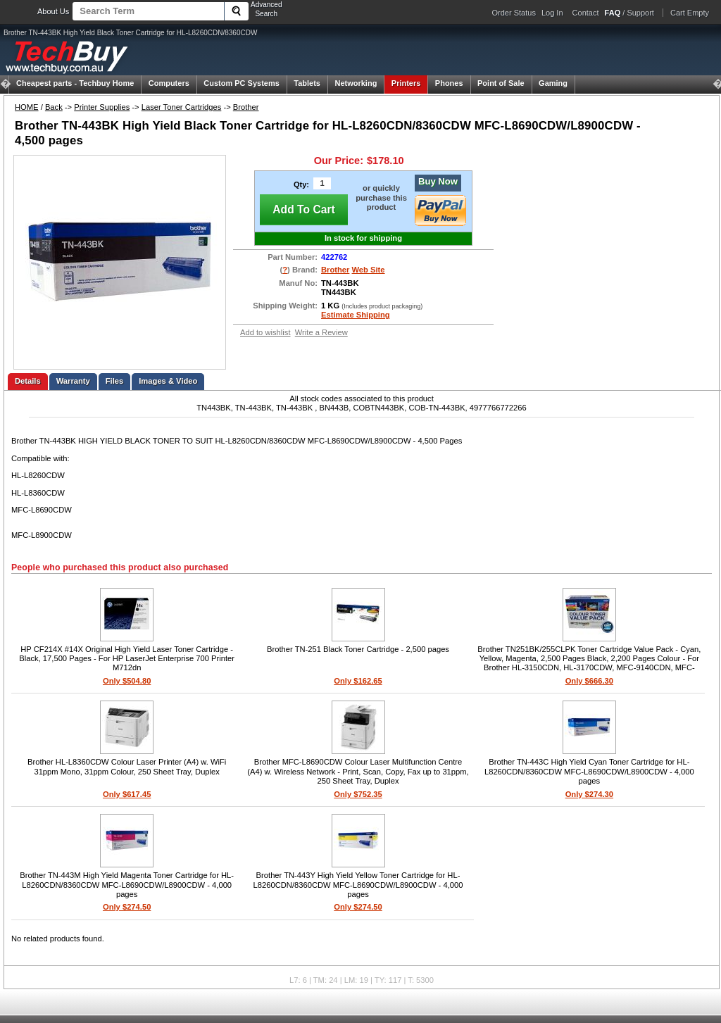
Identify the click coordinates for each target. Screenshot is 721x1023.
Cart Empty (689, 12)
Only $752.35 (358, 794)
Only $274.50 (127, 907)
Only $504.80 (127, 681)
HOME (27, 107)
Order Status (514, 12)
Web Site (368, 269)
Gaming (553, 83)
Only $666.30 (589, 681)
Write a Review (321, 332)
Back (54, 107)
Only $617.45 (127, 794)
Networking (355, 83)
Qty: (301, 184)
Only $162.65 (358, 681)
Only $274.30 (589, 794)
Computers (169, 83)
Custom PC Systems (241, 83)
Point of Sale (501, 83)
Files (115, 381)
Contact (585, 12)
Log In (552, 12)
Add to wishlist (265, 332)
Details (28, 381)
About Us (53, 11)
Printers (406, 83)
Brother (246, 107)
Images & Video (168, 381)
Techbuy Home (75, 83)
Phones (449, 83)
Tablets (307, 83)
